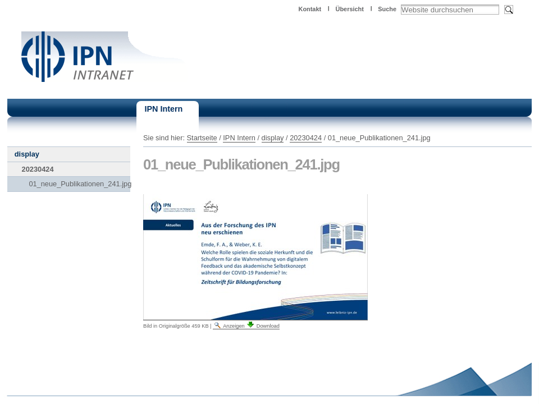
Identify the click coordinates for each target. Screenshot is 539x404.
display (273, 138)
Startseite (202, 138)
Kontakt (310, 9)
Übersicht (350, 9)
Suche (387, 9)
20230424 (306, 138)
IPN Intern (239, 138)
